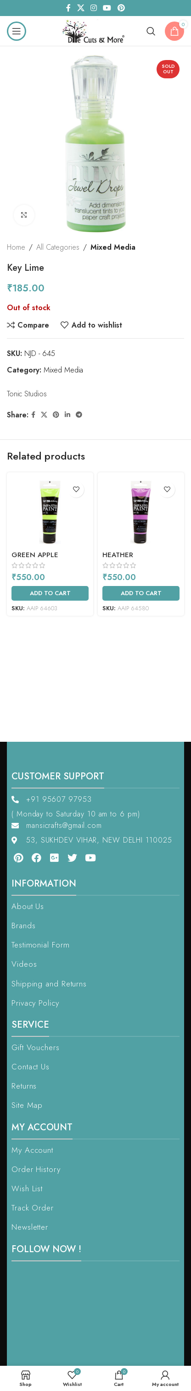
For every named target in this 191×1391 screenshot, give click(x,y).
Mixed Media (112, 247)
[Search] (151, 31)
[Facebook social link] (68, 8)
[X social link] (80, 8)
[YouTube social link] (107, 8)
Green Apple (34, 555)
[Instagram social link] (93, 8)
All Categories (57, 247)
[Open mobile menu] (16, 31)
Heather (117, 555)
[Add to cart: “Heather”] (141, 593)
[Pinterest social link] (121, 8)
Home (16, 247)
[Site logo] (96, 30)
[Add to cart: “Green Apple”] (50, 593)
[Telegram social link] (79, 415)
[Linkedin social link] (67, 415)
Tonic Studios (27, 394)
